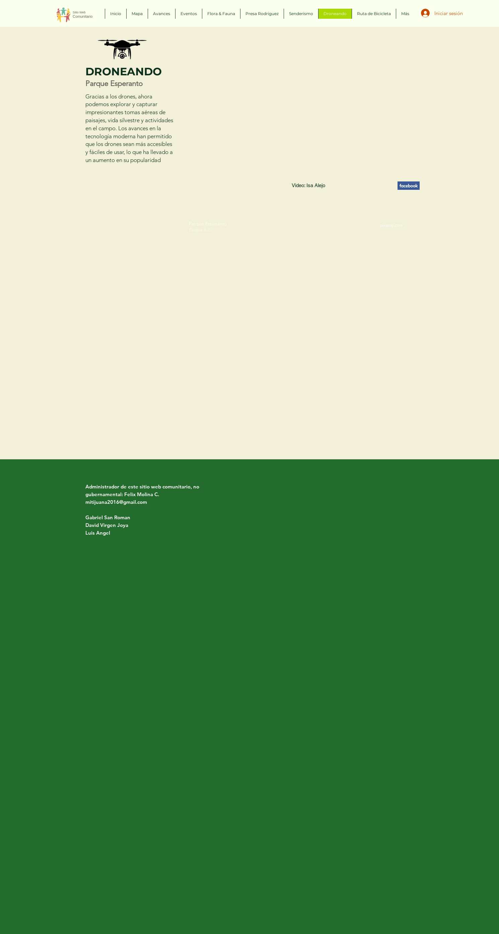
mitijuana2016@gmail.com (116, 502)
